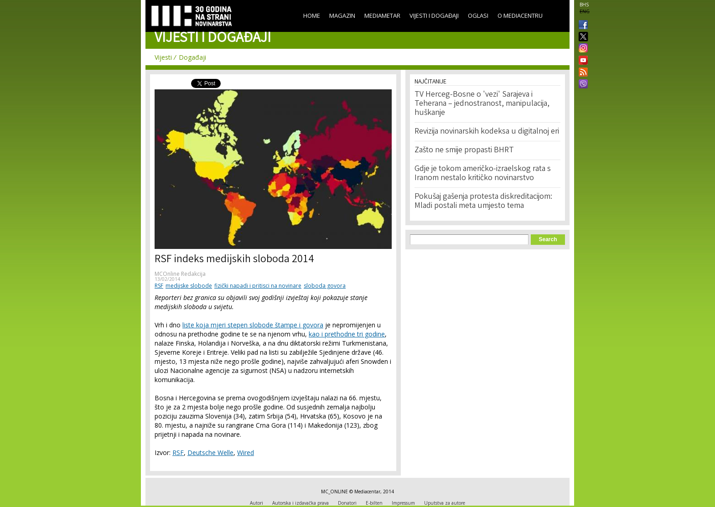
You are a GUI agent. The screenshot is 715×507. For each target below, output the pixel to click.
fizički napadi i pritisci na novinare (257, 286)
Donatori (347, 503)
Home (311, 15)
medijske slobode (189, 286)
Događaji (192, 57)
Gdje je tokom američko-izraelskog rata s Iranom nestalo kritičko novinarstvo (482, 173)
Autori (256, 503)
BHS (584, 4)
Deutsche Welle (210, 452)
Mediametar (382, 15)
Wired (245, 452)
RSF (159, 286)
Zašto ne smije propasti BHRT (464, 150)
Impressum (403, 503)
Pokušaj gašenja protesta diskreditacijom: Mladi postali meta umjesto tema (483, 201)
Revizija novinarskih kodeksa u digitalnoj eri (486, 132)
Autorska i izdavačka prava (300, 503)
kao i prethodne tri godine (347, 334)
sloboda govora (325, 286)
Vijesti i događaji (434, 15)
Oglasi (478, 15)
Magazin (342, 15)
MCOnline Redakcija (180, 274)
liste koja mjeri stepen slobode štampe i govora (252, 325)
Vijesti (163, 57)
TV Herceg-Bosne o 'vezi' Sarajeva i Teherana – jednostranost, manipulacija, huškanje (481, 104)
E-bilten (374, 503)
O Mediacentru (520, 15)
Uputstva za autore (444, 503)
